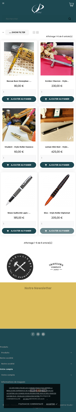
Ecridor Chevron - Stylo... (57, 81)
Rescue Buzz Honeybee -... (19, 81)
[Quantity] (19, 92)
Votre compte (6, 369)
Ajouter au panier (19, 98)
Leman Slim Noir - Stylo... (57, 147)
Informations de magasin (13, 382)
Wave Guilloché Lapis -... (19, 213)
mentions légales (36, 399)
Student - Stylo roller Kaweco (19, 147)
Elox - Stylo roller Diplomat (57, 213)
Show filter (17, 32)
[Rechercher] (38, 19)
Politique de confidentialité (31, 404)
